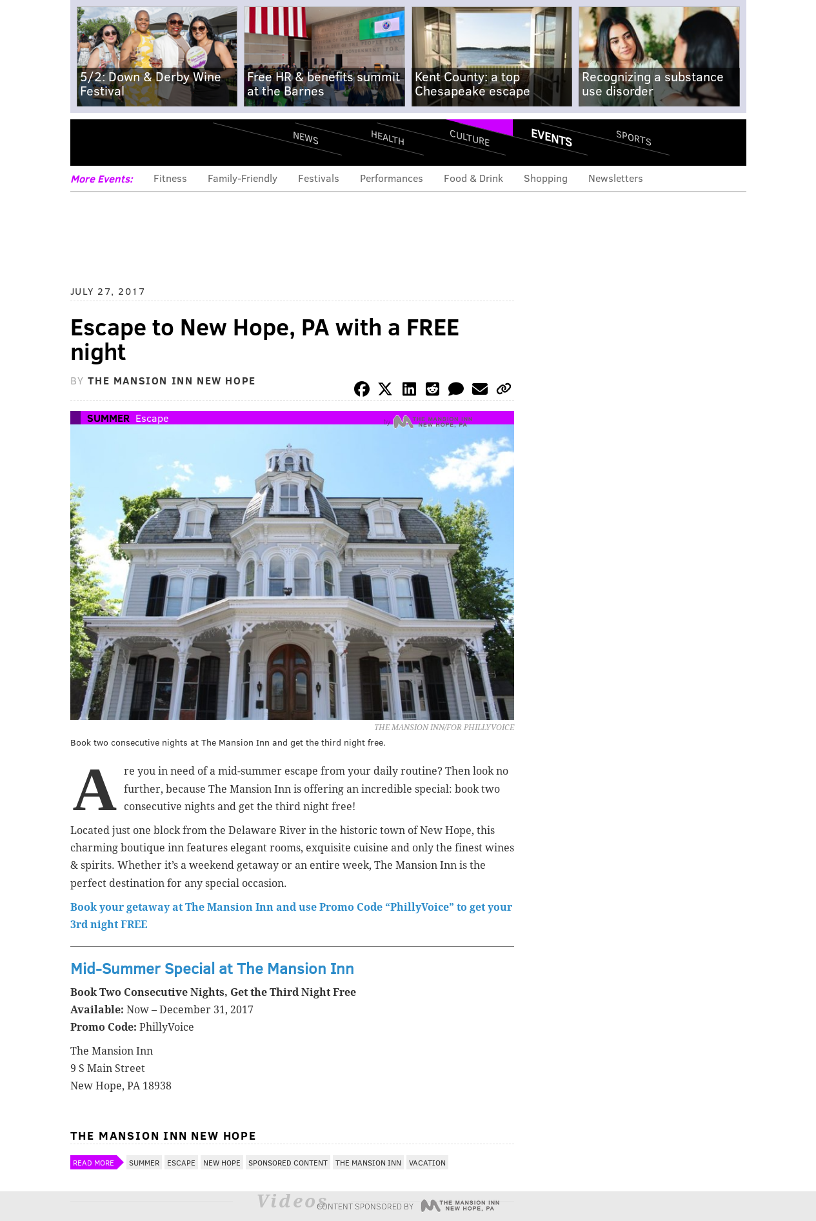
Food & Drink (473, 177)
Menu (91, 142)
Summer (108, 417)
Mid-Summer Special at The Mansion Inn (212, 967)
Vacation (427, 1162)
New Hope (222, 1162)
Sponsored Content (288, 1162)
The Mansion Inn (368, 1162)
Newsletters (615, 177)
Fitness (170, 177)
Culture (470, 137)
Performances (391, 177)
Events (551, 137)
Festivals (318, 177)
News (306, 137)
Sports (633, 137)
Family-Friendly (242, 177)
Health (387, 137)
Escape (151, 417)
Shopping (546, 177)
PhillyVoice (159, 141)
